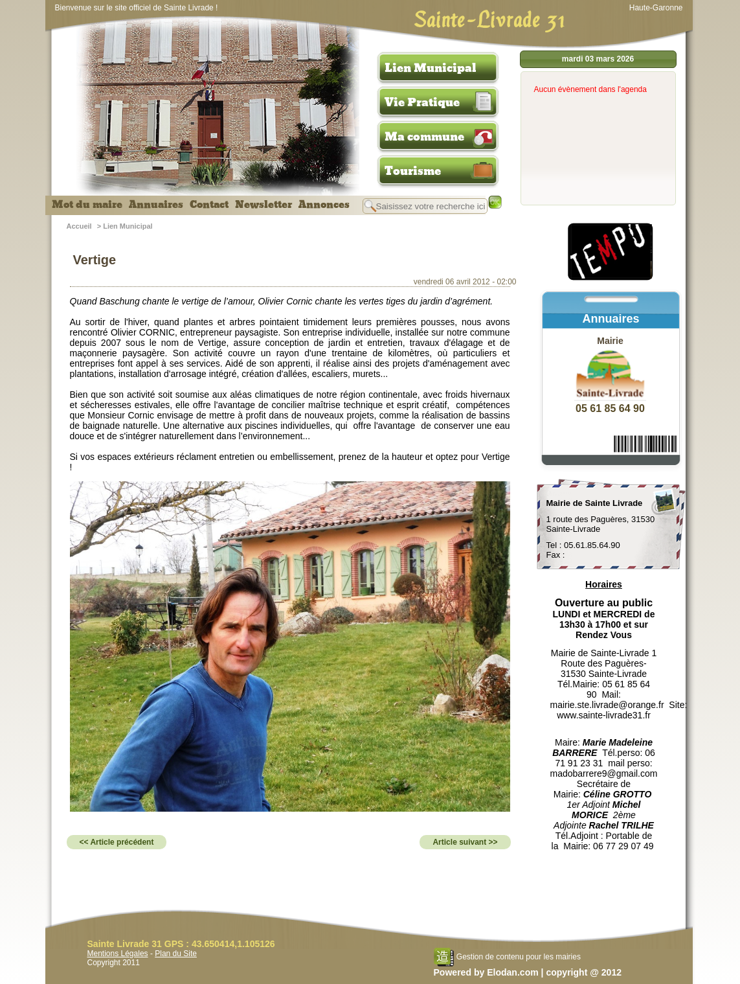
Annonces (324, 204)
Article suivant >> (464, 842)
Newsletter (263, 204)
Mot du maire (87, 204)
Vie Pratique (422, 102)
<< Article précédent (117, 842)
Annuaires (156, 204)
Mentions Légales (117, 953)
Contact (209, 204)
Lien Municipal (431, 68)
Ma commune (424, 137)
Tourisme (413, 171)
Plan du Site (176, 953)
